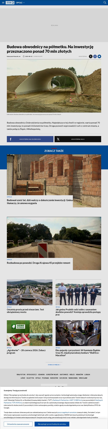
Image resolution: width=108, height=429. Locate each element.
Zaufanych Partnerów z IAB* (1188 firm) (67, 400)
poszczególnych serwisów (67, 412)
